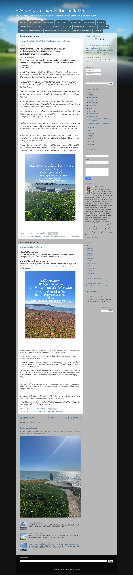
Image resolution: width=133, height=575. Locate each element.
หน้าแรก (23, 22)
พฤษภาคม (92, 105)
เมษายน (92, 108)
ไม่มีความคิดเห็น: (40, 233)
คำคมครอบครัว (61, 22)
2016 (89, 144)
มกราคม (92, 116)
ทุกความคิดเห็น (92, 74)
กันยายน (92, 97)
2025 (89, 92)
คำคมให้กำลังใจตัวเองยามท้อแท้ (31, 31)
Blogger (77, 569)
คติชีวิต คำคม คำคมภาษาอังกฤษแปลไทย (50, 10)
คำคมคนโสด (48, 22)
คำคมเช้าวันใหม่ (25, 26)
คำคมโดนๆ (38, 26)
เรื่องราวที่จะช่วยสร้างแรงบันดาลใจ (57, 31)
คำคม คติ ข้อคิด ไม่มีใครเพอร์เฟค (34, 247)
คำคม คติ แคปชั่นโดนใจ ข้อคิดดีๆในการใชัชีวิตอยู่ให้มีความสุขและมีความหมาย (53, 544)
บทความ (90, 70)
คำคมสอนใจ (103, 26)
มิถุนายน (92, 103)
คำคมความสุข (89, 22)
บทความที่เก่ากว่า (73, 418)
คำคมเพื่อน (91, 26)
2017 (89, 141)
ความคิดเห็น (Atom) (34, 422)
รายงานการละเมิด (91, 291)
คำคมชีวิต (100, 22)
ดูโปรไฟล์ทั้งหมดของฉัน (92, 237)
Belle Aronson (99, 186)
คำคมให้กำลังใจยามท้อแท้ (93, 283)
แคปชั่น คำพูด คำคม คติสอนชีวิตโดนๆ (97, 55)
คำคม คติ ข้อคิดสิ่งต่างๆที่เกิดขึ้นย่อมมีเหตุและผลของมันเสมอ (45, 41)
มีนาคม (91, 111)
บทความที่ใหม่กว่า (27, 418)
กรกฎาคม (92, 100)
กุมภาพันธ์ (92, 114)
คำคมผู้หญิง (67, 26)
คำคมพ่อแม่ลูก (79, 26)
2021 (89, 130)
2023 (89, 95)
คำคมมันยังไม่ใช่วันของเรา (36, 523)
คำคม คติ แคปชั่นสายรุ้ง (36, 533)
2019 (89, 136)
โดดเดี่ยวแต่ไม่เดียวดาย (28, 428)
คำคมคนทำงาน (35, 22)
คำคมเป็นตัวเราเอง (52, 26)
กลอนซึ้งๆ (97, 31)
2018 (89, 138)
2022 (89, 127)
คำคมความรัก (75, 22)
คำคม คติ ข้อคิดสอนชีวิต (93, 57)
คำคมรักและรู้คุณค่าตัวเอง (82, 31)
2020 (89, 133)
